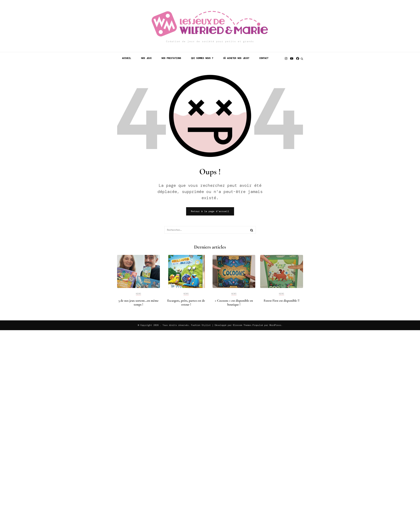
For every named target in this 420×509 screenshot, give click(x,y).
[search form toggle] (302, 59)
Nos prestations (171, 58)
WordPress (275, 325)
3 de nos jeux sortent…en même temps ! (138, 303)
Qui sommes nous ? (202, 58)
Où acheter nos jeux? (236, 58)
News (138, 294)
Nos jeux (146, 58)
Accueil (126, 58)
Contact (263, 58)
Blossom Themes (242, 325)
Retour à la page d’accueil (210, 211)
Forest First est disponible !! (281, 301)
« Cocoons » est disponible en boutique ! (234, 303)
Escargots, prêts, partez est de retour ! (186, 303)
